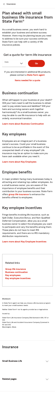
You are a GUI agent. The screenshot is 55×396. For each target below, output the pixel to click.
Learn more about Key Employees (19, 162)
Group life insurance (15, 269)
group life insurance (19, 194)
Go (36, 63)
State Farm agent (36, 75)
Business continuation (16, 272)
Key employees (13, 275)
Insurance (10, 347)
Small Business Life (25, 361)
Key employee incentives (18, 278)
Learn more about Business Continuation (23, 124)
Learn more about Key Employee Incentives (24, 241)
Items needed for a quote (27, 80)
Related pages (25, 379)
